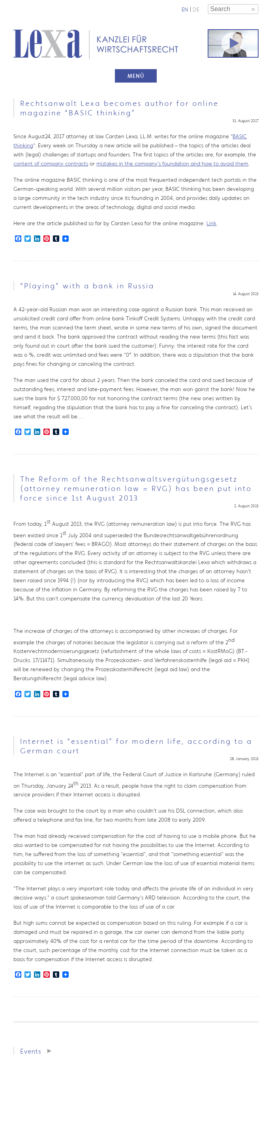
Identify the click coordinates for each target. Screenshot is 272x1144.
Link (211, 223)
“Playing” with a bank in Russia (87, 285)
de (196, 9)
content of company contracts (50, 163)
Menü (136, 75)
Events (30, 1051)
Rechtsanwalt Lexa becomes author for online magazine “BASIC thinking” (119, 107)
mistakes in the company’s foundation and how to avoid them (172, 163)
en (185, 9)
